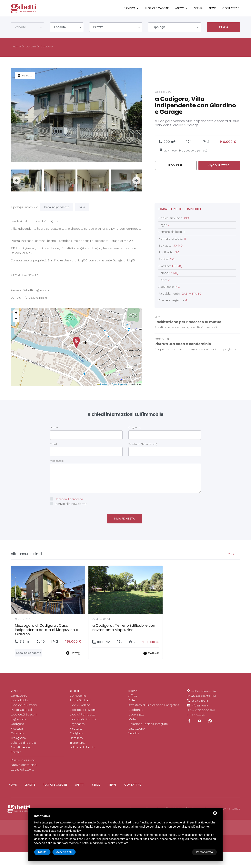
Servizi (198, 8)
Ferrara (16, 751)
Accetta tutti (205, 852)
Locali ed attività (22, 768)
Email (53, 444)
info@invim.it (200, 703)
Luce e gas (136, 713)
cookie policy (72, 830)
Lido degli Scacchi (24, 713)
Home (17, 46)
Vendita (133, 732)
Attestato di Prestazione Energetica (153, 703)
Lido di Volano (21, 699)
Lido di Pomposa (82, 713)
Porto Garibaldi (21, 708)
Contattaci (231, 8)
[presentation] (17, 180)
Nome (54, 427)
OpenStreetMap (120, 384)
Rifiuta (183, 852)
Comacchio (19, 694)
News (212, 8)
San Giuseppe (21, 746)
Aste (131, 699)
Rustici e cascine (157, 8)
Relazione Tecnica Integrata (148, 722)
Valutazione (136, 727)
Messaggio (57, 460)
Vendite (130, 8)
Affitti (179, 8)
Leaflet (102, 384)
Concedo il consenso (70, 499)
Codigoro (49, 46)
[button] (76, 342)
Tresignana (18, 736)
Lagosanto (18, 718)
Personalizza (46, 852)
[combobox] (27, 27)
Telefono (142, 444)
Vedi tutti (233, 554)
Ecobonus (135, 708)
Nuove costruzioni (24, 763)
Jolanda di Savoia (23, 741)
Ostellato (17, 732)
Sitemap (234, 807)
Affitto (132, 694)
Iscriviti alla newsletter (71, 503)
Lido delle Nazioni (24, 703)
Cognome (134, 427)
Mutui (132, 718)
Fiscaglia (17, 727)
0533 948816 (200, 699)
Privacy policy (215, 807)
